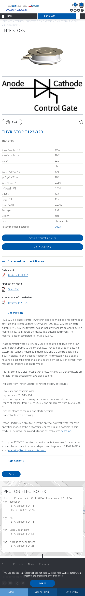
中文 (25, 5)
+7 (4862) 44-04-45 (24, 509)
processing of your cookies (50, 575)
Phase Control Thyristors (66, 21)
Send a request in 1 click (42, 238)
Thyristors (31, 21)
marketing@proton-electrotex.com (27, 450)
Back (11, 474)
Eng (14, 5)
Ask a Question (42, 246)
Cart (14, 122)
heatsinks (66, 431)
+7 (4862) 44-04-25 (24, 545)
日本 (19, 5)
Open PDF (13, 289)
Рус (9, 5)
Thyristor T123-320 (18, 275)
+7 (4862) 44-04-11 (24, 505)
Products (19, 21)
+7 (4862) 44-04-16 (24, 521)
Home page (7, 21)
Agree (42, 583)
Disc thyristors (46, 21)
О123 (58, 226)
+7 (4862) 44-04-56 (16, 10)
